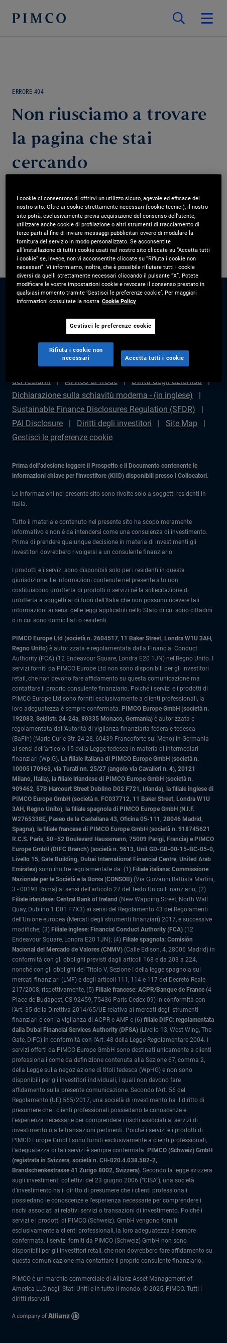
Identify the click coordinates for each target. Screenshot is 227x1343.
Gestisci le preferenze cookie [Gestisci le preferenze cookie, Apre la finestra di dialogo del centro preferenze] (111, 325)
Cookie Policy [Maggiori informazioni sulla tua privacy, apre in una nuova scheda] (119, 301)
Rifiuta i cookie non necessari (76, 353)
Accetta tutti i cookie (154, 357)
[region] (113, 278)
